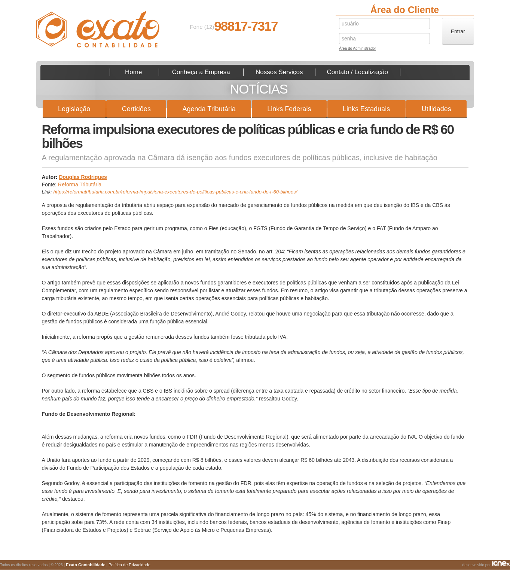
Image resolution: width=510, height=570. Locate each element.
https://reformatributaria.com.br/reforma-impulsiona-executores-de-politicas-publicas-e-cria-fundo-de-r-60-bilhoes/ (175, 192)
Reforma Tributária (79, 185)
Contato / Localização (357, 72)
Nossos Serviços (279, 72)
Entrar (458, 31)
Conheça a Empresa (201, 72)
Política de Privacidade (129, 565)
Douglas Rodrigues (83, 177)
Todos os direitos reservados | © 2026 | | (75, 565)
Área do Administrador (357, 49)
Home (133, 72)
